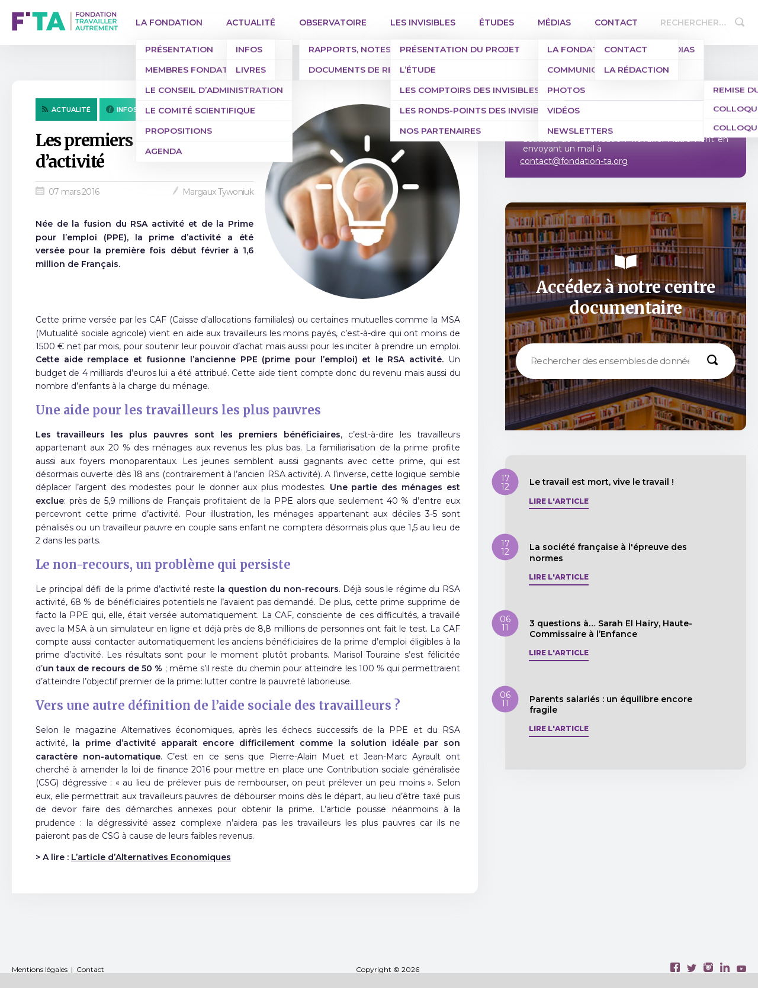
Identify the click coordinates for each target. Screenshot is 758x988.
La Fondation (169, 22)
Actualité (250, 22)
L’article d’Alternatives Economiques (151, 857)
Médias (554, 22)
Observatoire (333, 22)
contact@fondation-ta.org (574, 161)
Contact (616, 22)
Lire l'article (559, 501)
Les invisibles (422, 22)
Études (496, 22)
